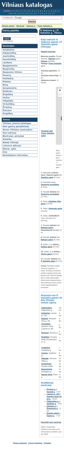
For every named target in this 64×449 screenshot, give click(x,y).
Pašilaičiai (45, 313)
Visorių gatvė (46, 254)
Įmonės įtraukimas (35, 443)
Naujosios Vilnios (12, 72)
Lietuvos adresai (12, 145)
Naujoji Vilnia (46, 375)
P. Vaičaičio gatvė (48, 261)
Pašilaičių (8, 78)
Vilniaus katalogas (20, 443)
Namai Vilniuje (11, 142)
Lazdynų (7, 62)
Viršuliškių (9, 104)
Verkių (6, 97)
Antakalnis (45, 348)
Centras (44, 353)
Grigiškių (8, 113)
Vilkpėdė (44, 358)
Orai (5, 152)
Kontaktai (47, 443)
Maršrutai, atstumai (13, 136)
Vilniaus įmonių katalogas (17, 123)
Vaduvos (51, 59)
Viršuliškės (45, 324)
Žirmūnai (45, 333)
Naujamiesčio (10, 66)
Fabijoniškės (46, 308)
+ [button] (60, 90)
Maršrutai (20, 26)
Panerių (7, 75)
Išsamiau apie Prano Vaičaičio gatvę (47, 133)
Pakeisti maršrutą (48, 52)
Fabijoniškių (9, 53)
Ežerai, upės (9, 149)
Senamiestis (46, 364)
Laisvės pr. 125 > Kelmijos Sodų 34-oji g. (54, 396)
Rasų (5, 85)
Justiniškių (9, 56)
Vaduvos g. (31, 26)
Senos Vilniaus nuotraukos (17, 129)
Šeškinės (8, 91)
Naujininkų (9, 69)
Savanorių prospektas (50, 185)
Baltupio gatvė (47, 228)
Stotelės (7, 139)
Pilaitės (7, 81)
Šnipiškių (8, 94)
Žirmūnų (7, 107)
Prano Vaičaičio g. (45, 26)
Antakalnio (9, 50)
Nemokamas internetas (15, 155)
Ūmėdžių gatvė (47, 177)
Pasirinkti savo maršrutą (51, 422)
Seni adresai (9, 133)
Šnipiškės (45, 337)
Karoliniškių (9, 59)
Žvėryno (7, 110)
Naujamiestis (46, 369)
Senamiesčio (10, 88)
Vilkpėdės (8, 101)
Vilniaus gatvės (8, 26)
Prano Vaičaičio (55, 64)
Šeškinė (44, 319)
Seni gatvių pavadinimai (16, 126)
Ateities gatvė (46, 247)
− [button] (60, 95)
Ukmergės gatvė (55, 209)
